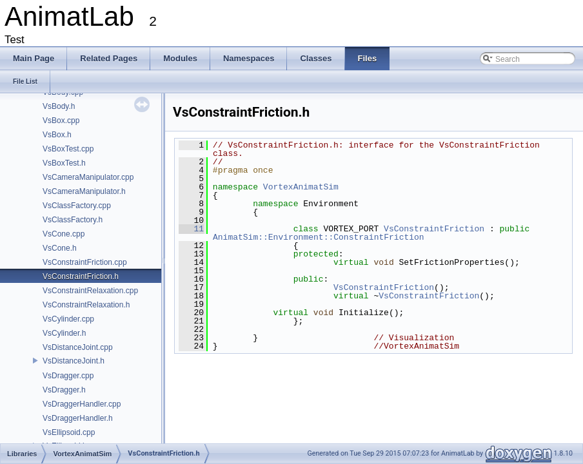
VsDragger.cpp (68, 375)
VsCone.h (60, 248)
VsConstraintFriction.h (81, 276)
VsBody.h (59, 106)
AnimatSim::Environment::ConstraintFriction (318, 237)
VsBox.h (57, 134)
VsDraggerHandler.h (78, 418)
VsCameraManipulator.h (84, 191)
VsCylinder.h (64, 333)
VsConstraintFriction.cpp (85, 262)
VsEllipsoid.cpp (69, 432)
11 (191, 229)
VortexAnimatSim (301, 187)
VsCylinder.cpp (68, 319)
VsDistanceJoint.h (73, 360)
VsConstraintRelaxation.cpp (90, 290)
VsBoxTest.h (64, 163)
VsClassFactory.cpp (77, 205)
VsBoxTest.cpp (68, 148)
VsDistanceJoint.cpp (78, 347)
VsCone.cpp (63, 233)
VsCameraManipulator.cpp (88, 177)
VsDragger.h (64, 389)
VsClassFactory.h (73, 219)
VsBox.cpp (61, 120)
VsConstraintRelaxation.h (86, 304)
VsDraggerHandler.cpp (82, 404)
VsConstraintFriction (434, 229)
